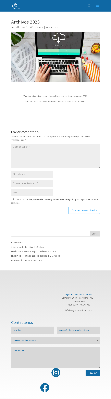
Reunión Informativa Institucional (26, 260)
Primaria (39, 27)
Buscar (95, 233)
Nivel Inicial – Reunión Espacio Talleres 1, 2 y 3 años (35, 255)
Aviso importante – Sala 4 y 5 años (27, 247)
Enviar (92, 373)
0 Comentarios (52, 27)
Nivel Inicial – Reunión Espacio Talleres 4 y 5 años (34, 251)
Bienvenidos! (17, 242)
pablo (17, 27)
